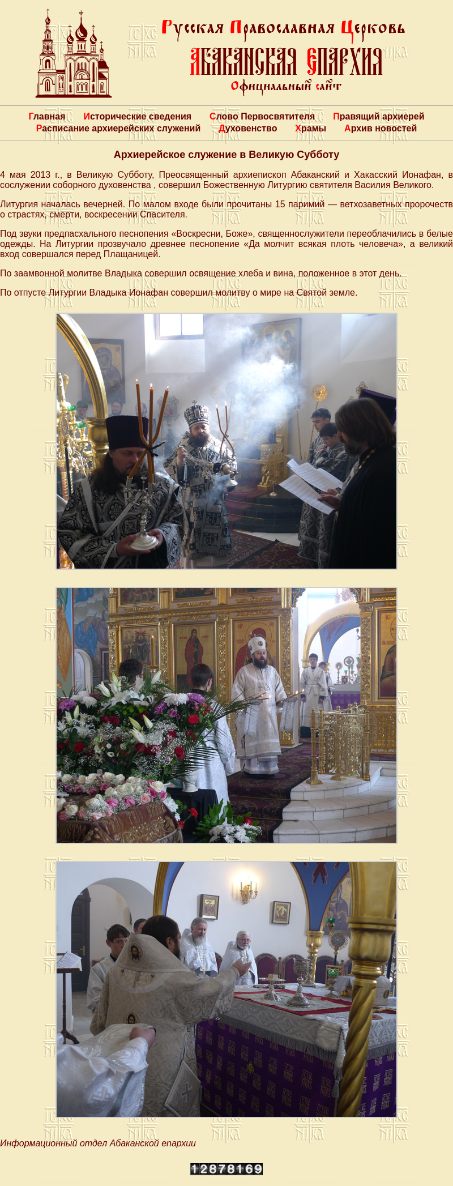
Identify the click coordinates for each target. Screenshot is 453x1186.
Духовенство (248, 128)
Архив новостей (380, 128)
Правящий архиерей (378, 116)
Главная (46, 116)
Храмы (310, 128)
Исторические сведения (137, 116)
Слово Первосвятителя (262, 116)
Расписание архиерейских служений (118, 128)
